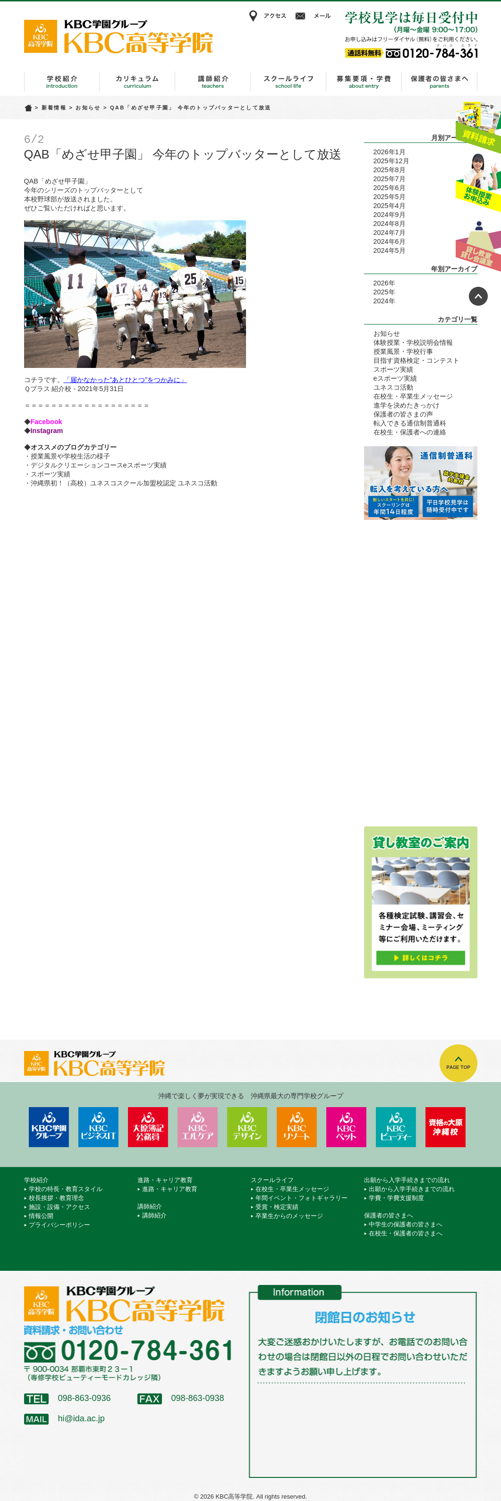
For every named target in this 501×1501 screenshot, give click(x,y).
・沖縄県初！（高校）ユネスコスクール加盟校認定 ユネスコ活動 (121, 483)
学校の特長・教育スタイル (65, 1188)
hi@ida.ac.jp (81, 1418)
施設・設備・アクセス (59, 1206)
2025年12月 (391, 161)
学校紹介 (62, 81)
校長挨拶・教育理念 (56, 1197)
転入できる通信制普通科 (410, 423)
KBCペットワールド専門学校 (346, 1127)
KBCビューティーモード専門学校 (396, 1127)
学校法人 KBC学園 (49, 1127)
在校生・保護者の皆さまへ (405, 1233)
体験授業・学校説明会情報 (413, 342)
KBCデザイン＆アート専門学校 (247, 1127)
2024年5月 (390, 250)
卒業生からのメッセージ (289, 1215)
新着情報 (54, 107)
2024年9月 (390, 214)
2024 (381, 301)
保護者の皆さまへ (439, 81)
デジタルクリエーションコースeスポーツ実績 (99, 465)
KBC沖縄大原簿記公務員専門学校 (148, 1127)
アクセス (267, 16)
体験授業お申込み (478, 183)
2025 (381, 292)
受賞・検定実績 (276, 1206)
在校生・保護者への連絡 (410, 432)
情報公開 (41, 1215)
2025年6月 (390, 188)
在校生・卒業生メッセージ (413, 396)
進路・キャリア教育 (137, 81)
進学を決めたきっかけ (407, 405)
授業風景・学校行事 (403, 351)
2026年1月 (390, 152)
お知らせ (88, 107)
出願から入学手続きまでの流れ (364, 81)
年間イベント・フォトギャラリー (301, 1197)
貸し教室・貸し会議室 (478, 243)
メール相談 (314, 16)
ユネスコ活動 (393, 387)
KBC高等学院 (118, 36)
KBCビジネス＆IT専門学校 (98, 1127)
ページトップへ (478, 296)
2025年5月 (390, 196)
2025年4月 (390, 205)
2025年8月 (390, 170)
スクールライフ (288, 81)
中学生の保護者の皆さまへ (405, 1224)
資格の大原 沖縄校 (445, 1127)
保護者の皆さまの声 (403, 414)
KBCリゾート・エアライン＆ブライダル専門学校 (297, 1127)
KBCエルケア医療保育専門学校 (198, 1127)
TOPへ (458, 1063)
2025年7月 (390, 179)
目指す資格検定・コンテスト (416, 360)
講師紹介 (213, 81)
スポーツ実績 (50, 474)
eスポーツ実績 (395, 378)
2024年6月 (390, 241)
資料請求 (478, 124)
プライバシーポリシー (59, 1224)
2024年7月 (390, 232)
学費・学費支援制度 (396, 1197)
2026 (381, 283)
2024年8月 (390, 223)
